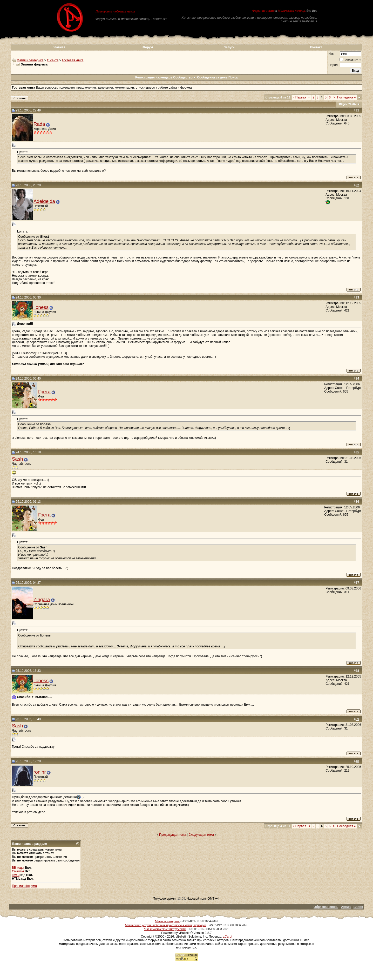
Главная (59, 47)
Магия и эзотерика (30, 60)
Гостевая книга (73, 60)
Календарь (163, 77)
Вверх (358, 907)
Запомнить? (350, 60)
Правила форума (24, 886)
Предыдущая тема (172, 835)
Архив (346, 907)
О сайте (52, 60)
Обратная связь (326, 907)
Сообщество (184, 77)
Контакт (316, 47)
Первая (299, 97)
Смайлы (18, 871)
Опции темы (347, 104)
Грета (44, 391)
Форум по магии (263, 10)
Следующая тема (201, 835)
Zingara (41, 599)
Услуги (229, 47)
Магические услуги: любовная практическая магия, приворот (165, 925)
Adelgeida (44, 201)
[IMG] (15, 875)
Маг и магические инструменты (165, 929)
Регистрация (145, 77)
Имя (331, 54)
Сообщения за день (212, 77)
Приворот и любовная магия (115, 11)
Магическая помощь (292, 10)
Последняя (346, 97)
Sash (17, 459)
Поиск (233, 77)
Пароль (333, 65)
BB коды (18, 868)
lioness (41, 307)
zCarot (227, 936)
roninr (39, 772)
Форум (148, 47)
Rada (39, 124)
